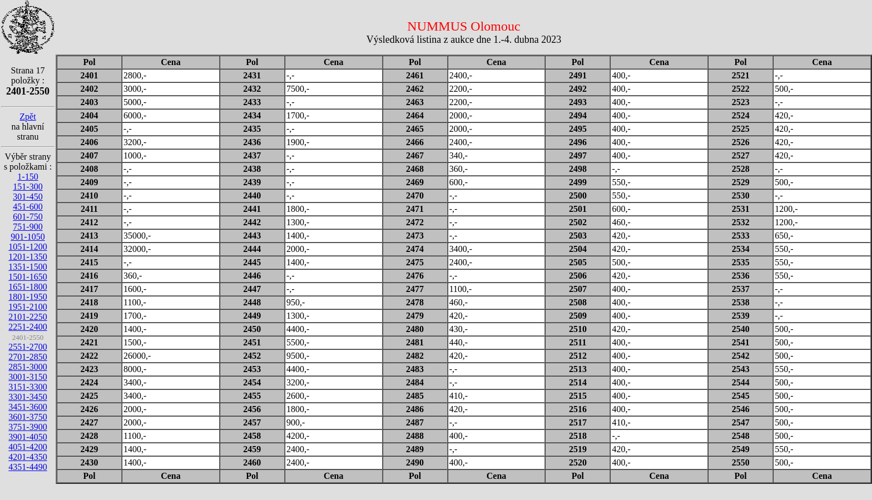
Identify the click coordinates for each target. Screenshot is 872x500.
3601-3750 (27, 417)
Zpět (27, 116)
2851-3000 (27, 367)
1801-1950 (27, 296)
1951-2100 (27, 306)
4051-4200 (27, 447)
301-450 (27, 196)
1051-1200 (27, 246)
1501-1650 (27, 276)
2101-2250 (27, 316)
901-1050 (27, 236)
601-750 (27, 216)
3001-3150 (27, 377)
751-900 (27, 226)
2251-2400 (27, 326)
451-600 (27, 206)
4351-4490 (27, 467)
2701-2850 (27, 357)
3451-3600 (27, 407)
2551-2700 (27, 347)
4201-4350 (27, 457)
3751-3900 (27, 427)
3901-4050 (27, 437)
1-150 (27, 176)
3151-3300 (27, 387)
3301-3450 (27, 397)
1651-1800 (27, 286)
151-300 (27, 186)
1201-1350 (27, 256)
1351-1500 (27, 266)
